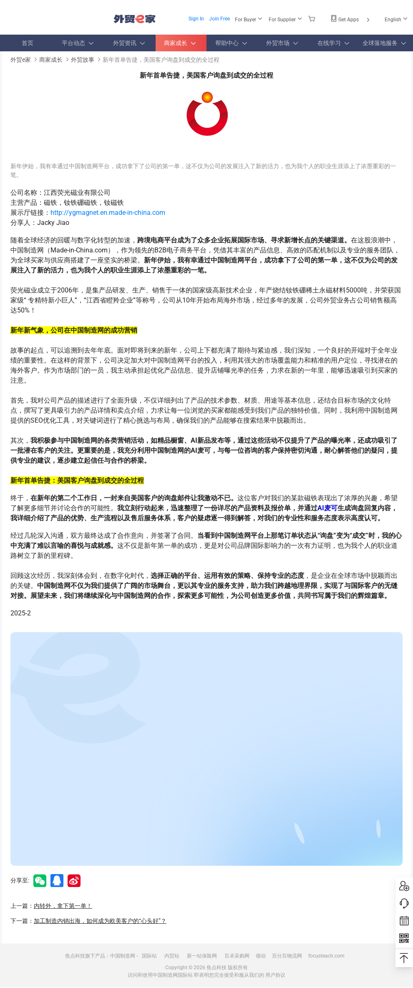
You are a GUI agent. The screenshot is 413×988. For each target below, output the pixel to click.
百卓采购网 (236, 956)
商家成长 (51, 59)
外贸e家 (134, 19)
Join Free (219, 19)
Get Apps (350, 20)
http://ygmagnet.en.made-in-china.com (107, 213)
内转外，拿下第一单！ (63, 905)
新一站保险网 (202, 956)
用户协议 (275, 975)
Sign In (196, 19)
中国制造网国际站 (173, 975)
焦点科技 (216, 967)
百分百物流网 (287, 956)
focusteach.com (326, 956)
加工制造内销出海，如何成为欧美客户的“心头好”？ (100, 920)
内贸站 (171, 956)
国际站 (149, 956)
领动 (261, 956)
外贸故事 (82, 59)
